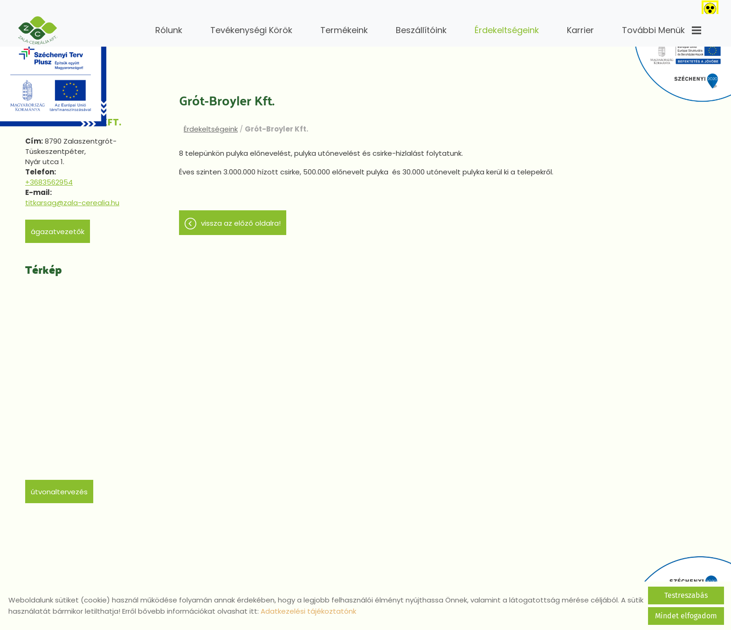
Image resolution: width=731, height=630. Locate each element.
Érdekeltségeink (507, 30)
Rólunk (168, 30)
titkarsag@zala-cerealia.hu (72, 198)
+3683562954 (49, 177)
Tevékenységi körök (251, 30)
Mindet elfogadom (686, 615)
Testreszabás (686, 595)
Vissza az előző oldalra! (241, 222)
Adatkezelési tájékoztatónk (308, 611)
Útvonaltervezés (59, 487)
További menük (661, 30)
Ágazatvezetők (57, 227)
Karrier (580, 30)
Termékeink (344, 30)
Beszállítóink (421, 30)
